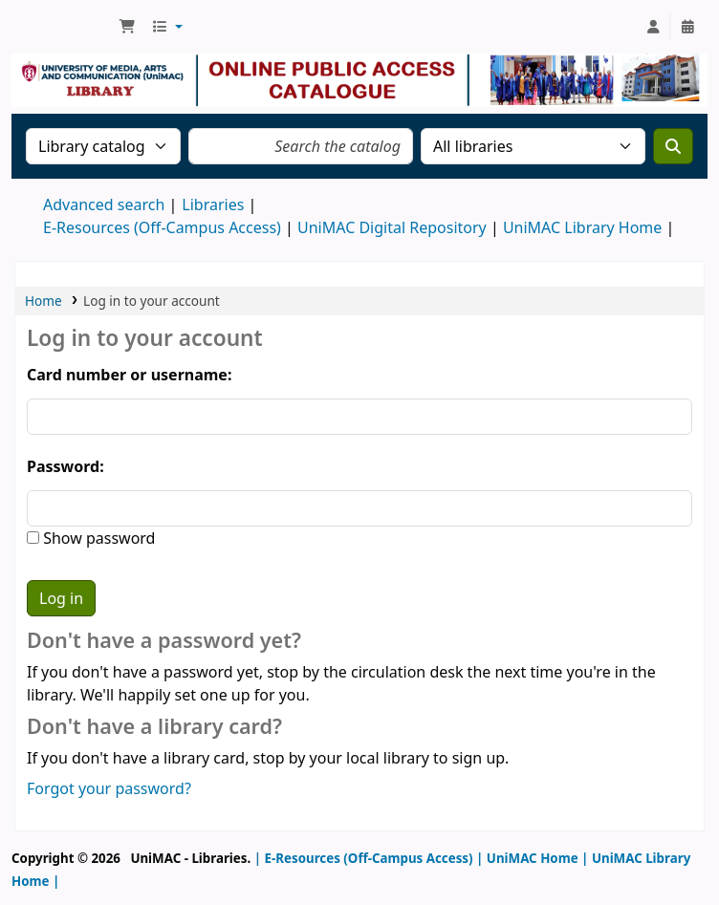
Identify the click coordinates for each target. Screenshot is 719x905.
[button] (127, 27)
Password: (65, 466)
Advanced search (103, 204)
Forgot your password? (109, 788)
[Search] (673, 146)
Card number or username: (129, 374)
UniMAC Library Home (582, 227)
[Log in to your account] (653, 27)
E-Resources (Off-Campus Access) (162, 227)
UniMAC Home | (535, 858)
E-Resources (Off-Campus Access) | (374, 858)
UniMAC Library (63, 27)
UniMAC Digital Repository (392, 227)
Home (43, 300)
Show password (97, 538)
